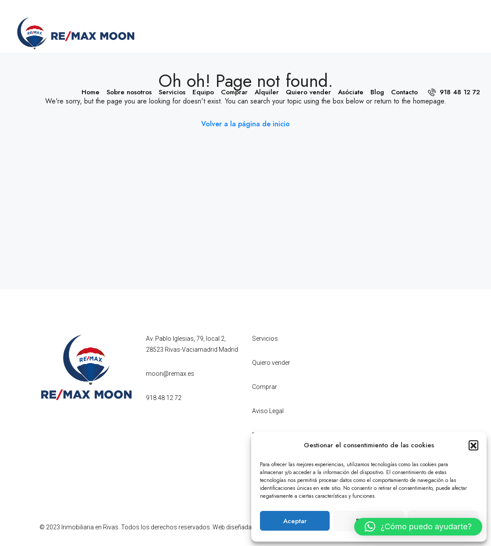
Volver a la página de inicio (245, 124)
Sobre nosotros (129, 92)
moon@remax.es (170, 373)
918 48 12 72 (454, 92)
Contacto (404, 92)
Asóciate (350, 92)
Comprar (234, 92)
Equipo (203, 92)
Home (91, 92)
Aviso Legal (268, 410)
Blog (377, 92)
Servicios (172, 92)
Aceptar (295, 521)
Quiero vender (308, 92)
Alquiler (267, 92)
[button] (473, 445)
